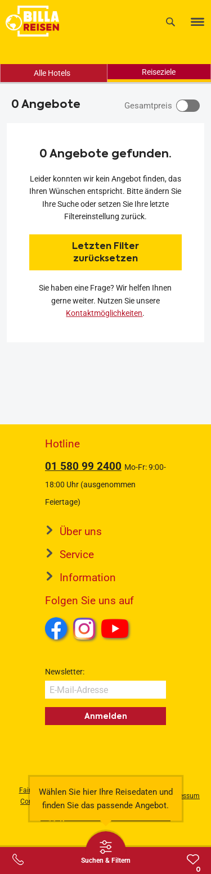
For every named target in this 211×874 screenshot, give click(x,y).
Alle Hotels (52, 73)
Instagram (84, 628)
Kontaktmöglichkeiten (104, 313)
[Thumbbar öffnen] (106, 851)
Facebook (56, 628)
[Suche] (170, 22)
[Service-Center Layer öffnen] (18, 859)
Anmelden (105, 716)
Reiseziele (159, 72)
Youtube (116, 630)
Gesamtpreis (148, 106)
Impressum (182, 796)
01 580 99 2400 (83, 466)
